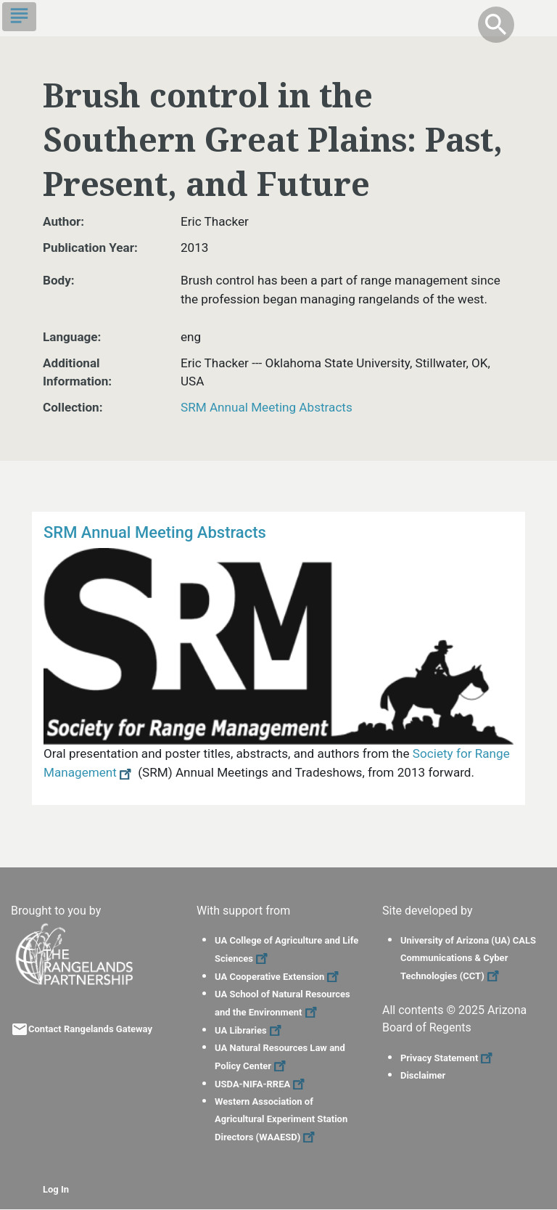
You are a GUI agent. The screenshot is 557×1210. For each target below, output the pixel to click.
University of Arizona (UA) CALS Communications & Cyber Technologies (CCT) (468, 958)
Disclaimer (422, 1075)
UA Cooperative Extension (278, 976)
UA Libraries (250, 1030)
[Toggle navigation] (19, 16)
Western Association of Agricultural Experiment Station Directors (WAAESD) (281, 1119)
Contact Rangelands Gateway (90, 1028)
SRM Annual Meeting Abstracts (266, 407)
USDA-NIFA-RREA (261, 1084)
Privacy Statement (448, 1057)
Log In (56, 1189)
